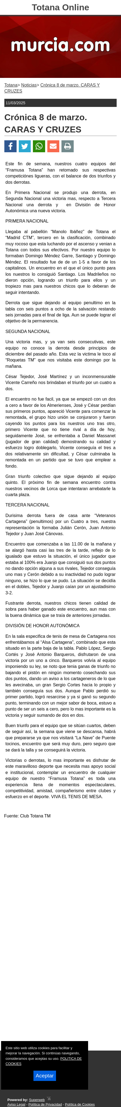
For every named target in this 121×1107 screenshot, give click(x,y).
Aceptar (45, 1076)
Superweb (37, 1100)
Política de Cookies (80, 1104)
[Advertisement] (60, 883)
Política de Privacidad (45, 1104)
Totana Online (60, 7)
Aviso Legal (16, 1104)
